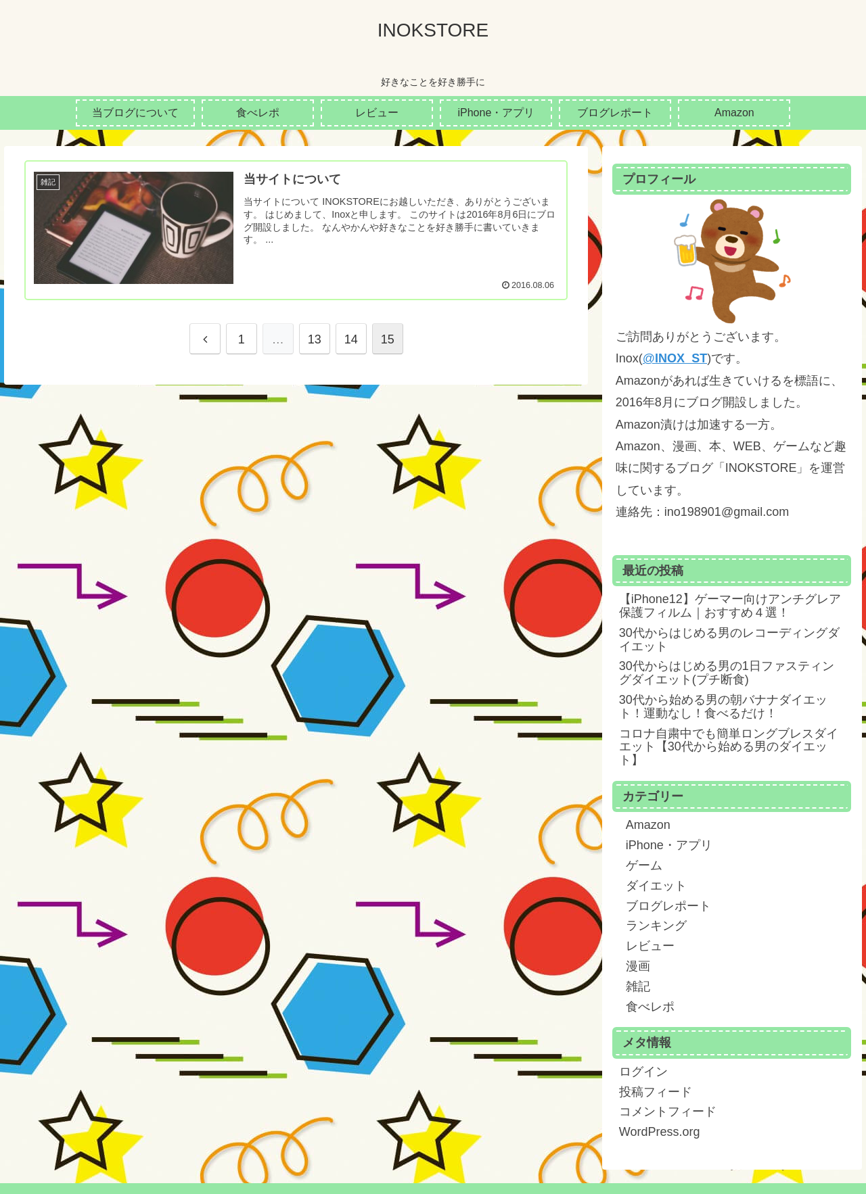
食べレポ (650, 1006)
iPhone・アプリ (669, 845)
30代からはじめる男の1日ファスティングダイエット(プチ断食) (726, 672)
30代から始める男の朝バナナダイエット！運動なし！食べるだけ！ (723, 706)
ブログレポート (668, 906)
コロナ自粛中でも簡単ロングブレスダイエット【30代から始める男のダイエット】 (728, 747)
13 (314, 339)
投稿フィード (655, 1092)
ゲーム (644, 865)
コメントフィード (667, 1111)
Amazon (648, 825)
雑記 (638, 986)
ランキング (656, 925)
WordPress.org (659, 1132)
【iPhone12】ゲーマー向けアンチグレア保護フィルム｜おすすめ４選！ (730, 605)
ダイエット (656, 885)
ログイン (643, 1071)
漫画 (638, 966)
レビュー (650, 946)
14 (351, 339)
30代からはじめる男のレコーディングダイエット (729, 639)
